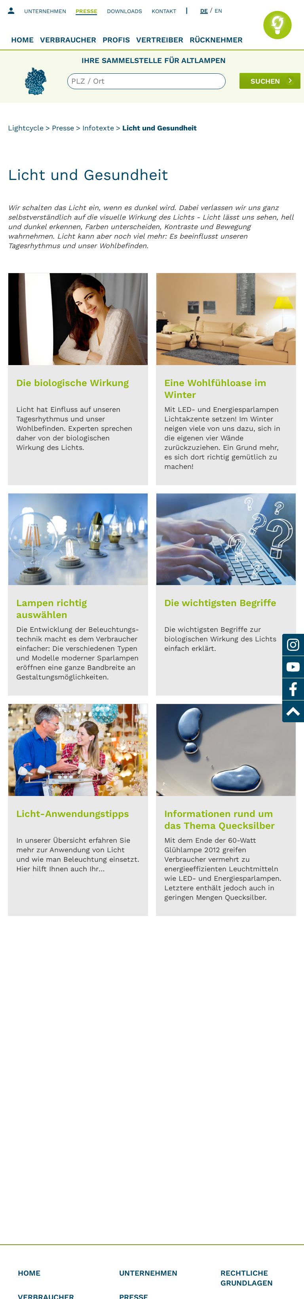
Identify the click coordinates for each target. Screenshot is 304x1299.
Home (22, 39)
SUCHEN (265, 81)
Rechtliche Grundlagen (246, 1278)
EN (218, 11)
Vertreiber (159, 39)
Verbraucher (68, 39)
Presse (86, 11)
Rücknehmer (216, 39)
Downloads (124, 11)
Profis (116, 39)
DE (204, 11)
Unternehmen (45, 11)
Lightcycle (26, 128)
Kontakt (164, 11)
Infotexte (98, 128)
